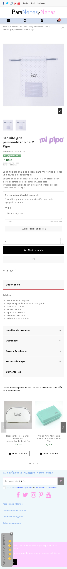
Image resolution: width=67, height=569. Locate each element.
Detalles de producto (33, 330)
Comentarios (33, 372)
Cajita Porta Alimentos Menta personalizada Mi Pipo (49, 438)
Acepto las (32, 487)
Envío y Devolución (33, 351)
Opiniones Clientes (4, 550)
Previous (3, 427)
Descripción (33, 284)
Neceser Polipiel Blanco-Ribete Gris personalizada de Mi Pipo (18, 438)
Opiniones (33, 340)
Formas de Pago (33, 361)
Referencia (8, 151)
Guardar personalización (33, 229)
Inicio (25, 3)
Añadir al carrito (33, 250)
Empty (8, 207)
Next (63, 427)
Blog (33, 3)
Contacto (41, 3)
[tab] (33, 285)
